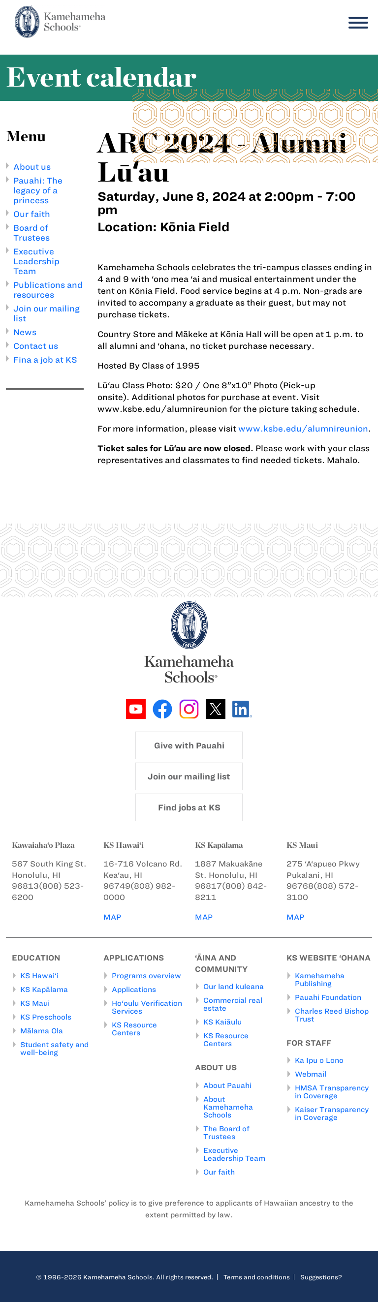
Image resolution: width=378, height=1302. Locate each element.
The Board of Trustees (226, 1133)
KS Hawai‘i (39, 976)
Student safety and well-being (54, 1048)
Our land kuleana (233, 987)
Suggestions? (321, 1276)
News (24, 332)
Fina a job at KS (45, 359)
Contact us (35, 345)
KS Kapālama (44, 989)
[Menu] (355, 23)
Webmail (310, 1075)
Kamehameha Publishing (320, 980)
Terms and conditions (256, 1276)
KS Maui (35, 1003)
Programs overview (146, 976)
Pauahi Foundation (328, 997)
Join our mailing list (189, 776)
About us (32, 166)
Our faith (31, 214)
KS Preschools (45, 1017)
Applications (134, 989)
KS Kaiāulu (222, 1022)
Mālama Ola (41, 1031)
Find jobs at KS (189, 807)
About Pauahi (227, 1085)
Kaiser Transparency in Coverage (332, 1114)
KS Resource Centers (134, 1029)
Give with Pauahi (189, 745)
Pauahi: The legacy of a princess (38, 190)
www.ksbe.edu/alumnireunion (303, 428)
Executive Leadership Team (36, 261)
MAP (112, 917)
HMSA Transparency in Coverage (332, 1092)
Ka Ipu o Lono (319, 1061)
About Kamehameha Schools (228, 1107)
